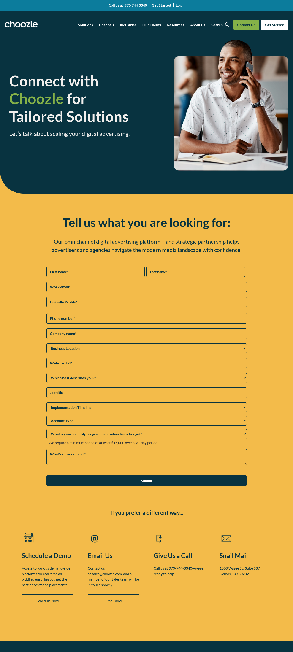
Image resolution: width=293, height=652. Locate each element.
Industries (128, 25)
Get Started (161, 5)
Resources (175, 25)
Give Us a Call (173, 555)
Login (180, 5)
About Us (197, 25)
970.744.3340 (136, 5)
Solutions (85, 25)
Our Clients (151, 25)
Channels (106, 25)
